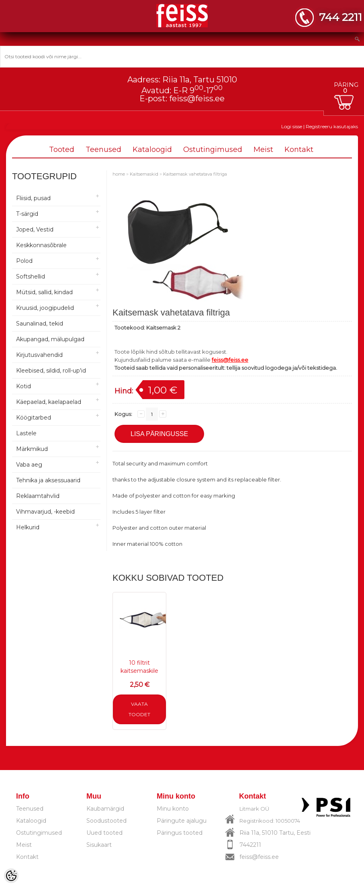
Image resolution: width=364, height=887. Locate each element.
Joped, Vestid (34, 229)
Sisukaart (99, 844)
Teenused (103, 149)
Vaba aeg (29, 464)
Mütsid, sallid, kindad (44, 292)
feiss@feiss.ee (197, 98)
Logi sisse (291, 126)
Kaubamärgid (105, 808)
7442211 (250, 844)
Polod (24, 260)
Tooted (61, 149)
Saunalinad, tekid (39, 323)
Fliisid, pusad (33, 198)
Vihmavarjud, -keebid (45, 511)
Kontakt (298, 149)
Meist (263, 149)
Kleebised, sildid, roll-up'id (51, 370)
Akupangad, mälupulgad (50, 339)
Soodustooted (106, 820)
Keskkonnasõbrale (41, 245)
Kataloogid (152, 149)
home (118, 174)
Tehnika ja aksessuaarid (48, 480)
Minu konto (173, 808)
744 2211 (340, 17)
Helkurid (27, 527)
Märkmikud (32, 449)
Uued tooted (104, 832)
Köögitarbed (33, 417)
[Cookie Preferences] (11, 876)
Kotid (23, 386)
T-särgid (27, 213)
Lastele (26, 433)
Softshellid (30, 276)
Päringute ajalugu (182, 820)
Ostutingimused (212, 149)
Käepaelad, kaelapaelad (48, 402)
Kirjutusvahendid (39, 354)
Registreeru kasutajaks (332, 126)
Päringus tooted (179, 832)
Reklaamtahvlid (37, 496)
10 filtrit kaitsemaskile (139, 666)
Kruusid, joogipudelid (45, 307)
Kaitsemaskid (144, 174)
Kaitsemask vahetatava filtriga (195, 174)
